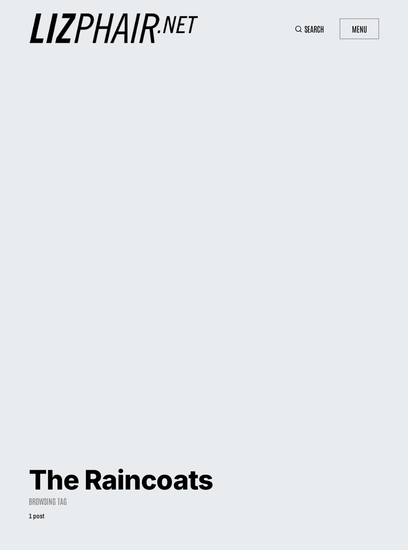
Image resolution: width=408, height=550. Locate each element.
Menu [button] (359, 29)
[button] (309, 29)
